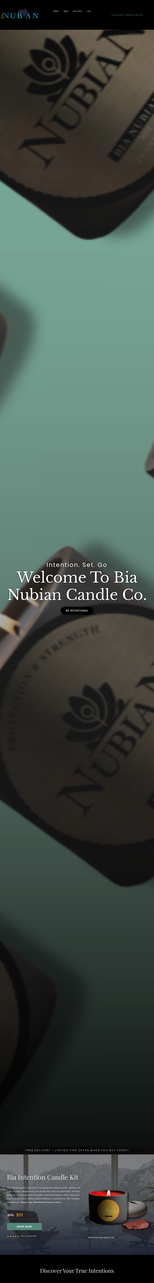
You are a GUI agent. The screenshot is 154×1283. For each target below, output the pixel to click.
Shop (66, 11)
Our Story (77, 11)
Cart (89, 11)
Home (56, 11)
